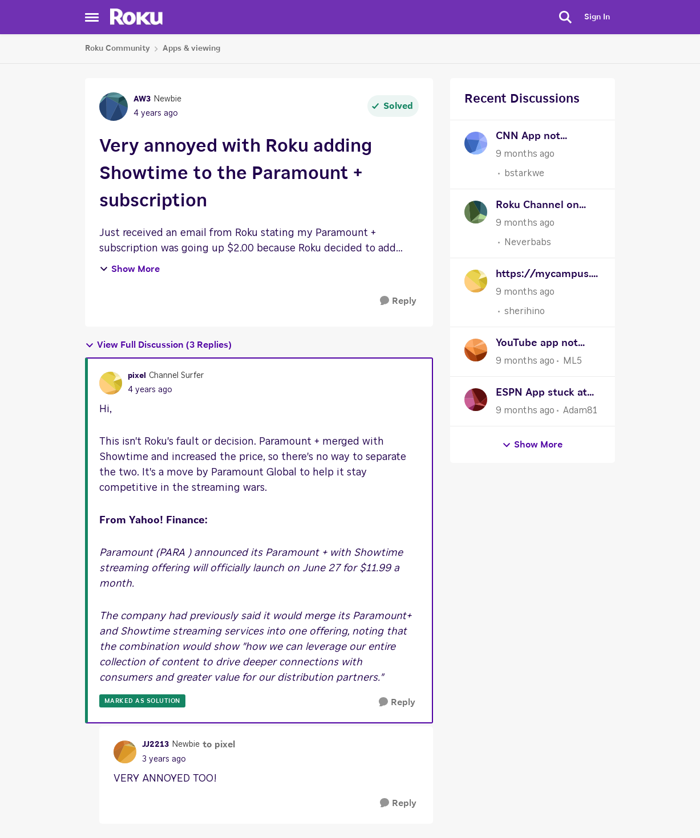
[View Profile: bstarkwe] (475, 143)
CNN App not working (528, 137)
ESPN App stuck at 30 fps (541, 394)
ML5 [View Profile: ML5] (572, 360)
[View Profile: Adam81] (475, 399)
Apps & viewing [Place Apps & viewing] (191, 48)
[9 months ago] (525, 154)
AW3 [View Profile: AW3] (142, 99)
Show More (129, 269)
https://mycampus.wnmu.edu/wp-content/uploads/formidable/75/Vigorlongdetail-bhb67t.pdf (548, 275)
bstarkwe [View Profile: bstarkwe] (524, 173)
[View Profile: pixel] (110, 383)
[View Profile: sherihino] (475, 281)
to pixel (219, 744)
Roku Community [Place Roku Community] (117, 48)
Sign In (597, 17)
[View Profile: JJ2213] (125, 752)
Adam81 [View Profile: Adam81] (580, 410)
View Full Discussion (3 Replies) (158, 345)
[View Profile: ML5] (475, 350)
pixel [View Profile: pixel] (137, 376)
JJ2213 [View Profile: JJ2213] (155, 744)
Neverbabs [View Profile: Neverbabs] (527, 242)
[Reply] (398, 301)
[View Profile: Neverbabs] (475, 212)
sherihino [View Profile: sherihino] (524, 311)
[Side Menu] (91, 17)
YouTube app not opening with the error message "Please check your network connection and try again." (545, 344)
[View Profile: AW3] (113, 106)
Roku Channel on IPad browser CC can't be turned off (542, 206)
